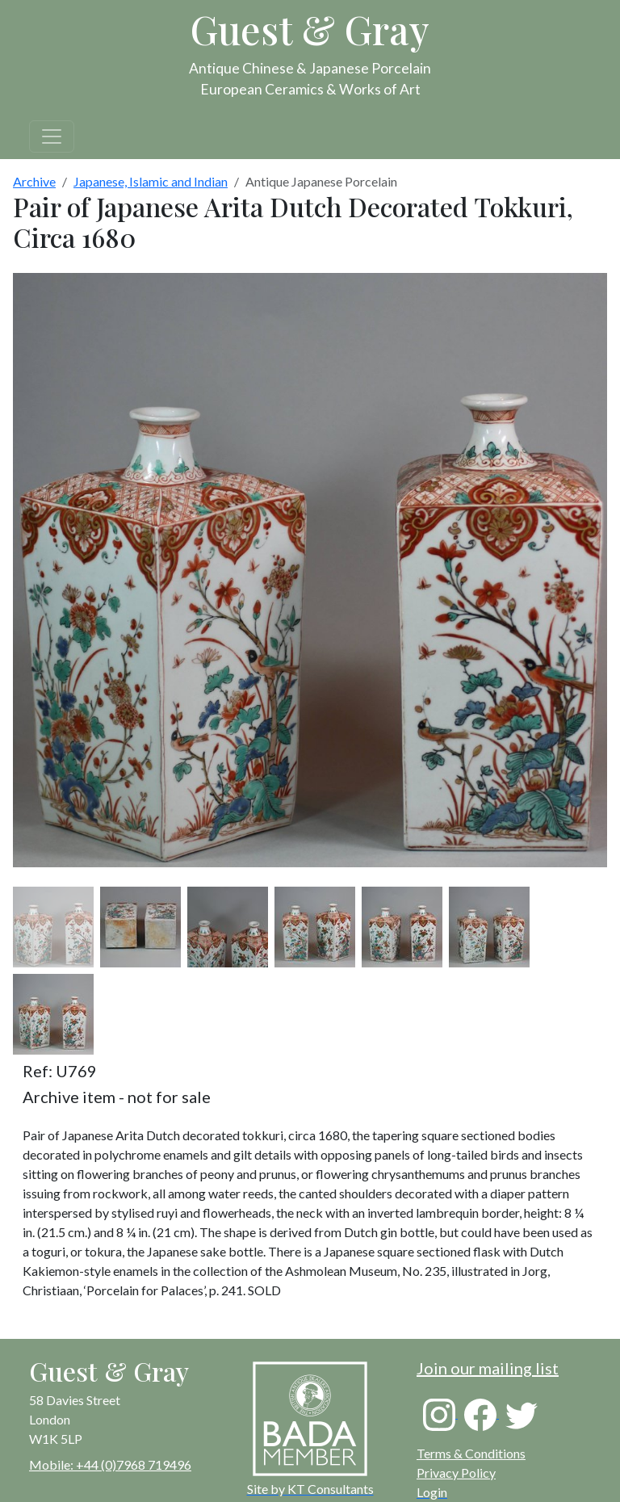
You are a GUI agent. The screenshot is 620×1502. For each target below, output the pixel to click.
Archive (34, 181)
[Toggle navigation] (51, 136)
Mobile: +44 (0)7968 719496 (110, 1464)
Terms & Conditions (471, 1453)
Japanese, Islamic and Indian (150, 181)
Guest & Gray (310, 29)
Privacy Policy (456, 1472)
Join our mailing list (488, 1368)
